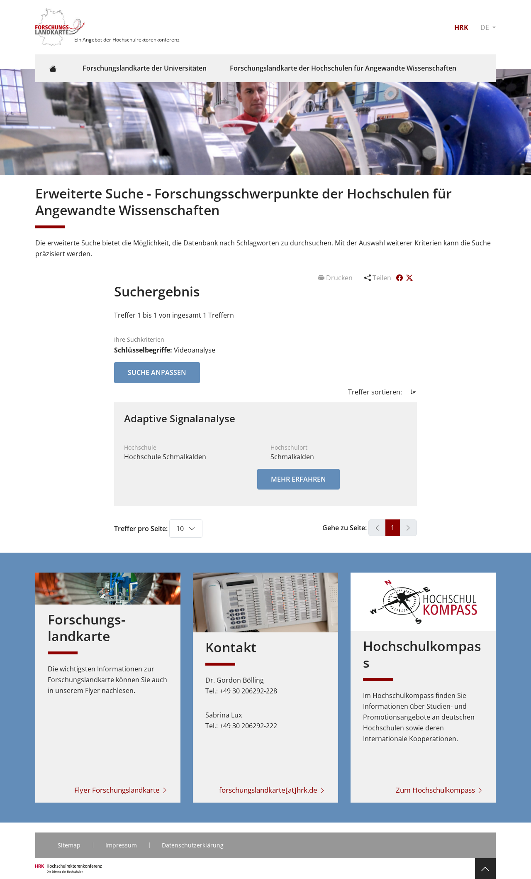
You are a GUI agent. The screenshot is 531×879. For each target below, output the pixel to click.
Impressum (121, 845)
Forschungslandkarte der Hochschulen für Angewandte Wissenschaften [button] (343, 68)
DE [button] (485, 27)
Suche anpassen (157, 372)
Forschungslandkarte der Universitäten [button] (145, 68)
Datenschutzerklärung (193, 845)
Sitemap (69, 845)
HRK (461, 27)
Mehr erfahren (298, 479)
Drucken (336, 277)
